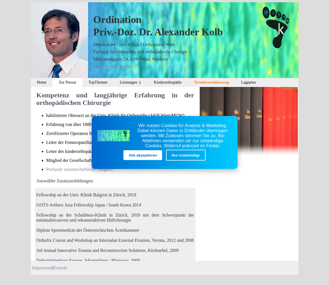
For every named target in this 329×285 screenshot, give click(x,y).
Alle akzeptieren (142, 155)
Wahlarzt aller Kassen (112, 66)
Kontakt (60, 267)
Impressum (42, 267)
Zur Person (67, 82)
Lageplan (248, 82)
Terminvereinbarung (211, 82)
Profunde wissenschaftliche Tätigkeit (79, 169)
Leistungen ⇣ (131, 82)
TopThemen (98, 82)
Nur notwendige (186, 155)
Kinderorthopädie (168, 82)
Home (42, 82)
